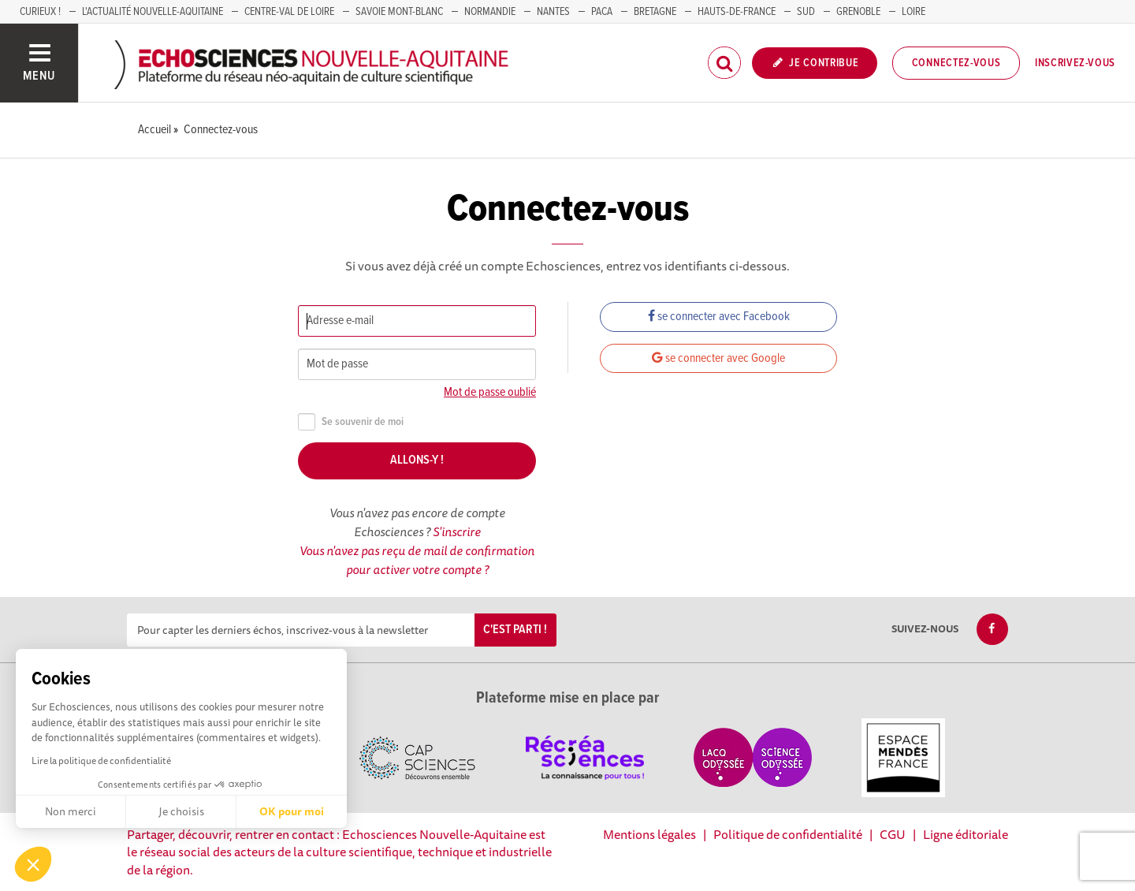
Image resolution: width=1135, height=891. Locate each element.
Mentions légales (649, 834)
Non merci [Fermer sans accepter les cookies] (70, 811)
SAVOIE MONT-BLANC (399, 12)
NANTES (553, 12)
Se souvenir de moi (351, 422)
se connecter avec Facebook (719, 316)
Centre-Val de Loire (289, 12)
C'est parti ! (515, 629)
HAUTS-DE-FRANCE (737, 12)
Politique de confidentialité (787, 834)
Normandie (489, 12)
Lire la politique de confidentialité (101, 760)
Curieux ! (40, 12)
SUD (806, 12)
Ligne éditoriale (965, 834)
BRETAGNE (655, 12)
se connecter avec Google (718, 358)
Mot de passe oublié (490, 392)
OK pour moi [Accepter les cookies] (291, 811)
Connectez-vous (956, 63)
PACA (601, 12)
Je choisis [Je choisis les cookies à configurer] (181, 811)
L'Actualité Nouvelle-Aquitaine (152, 12)
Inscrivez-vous (1075, 63)
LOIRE (913, 12)
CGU (893, 834)
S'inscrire (457, 531)
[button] (33, 864)
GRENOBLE (858, 12)
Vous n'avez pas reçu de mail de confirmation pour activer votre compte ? (417, 560)
